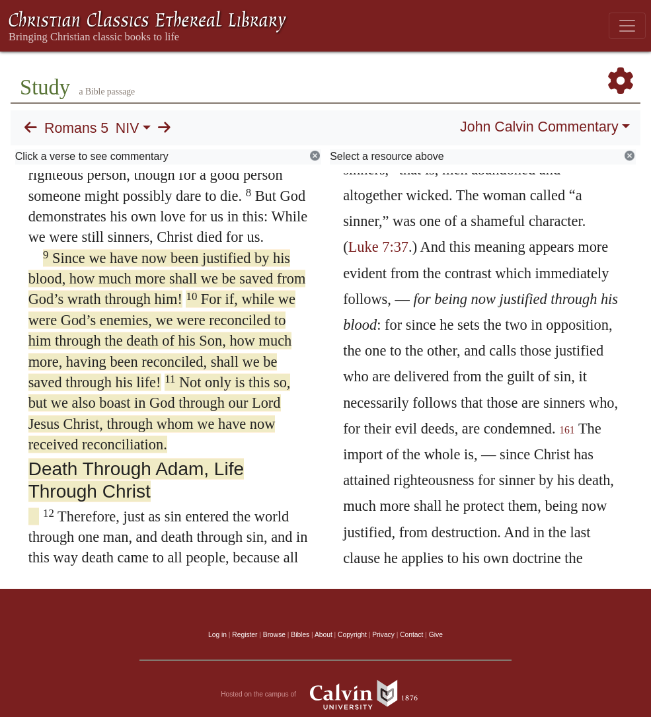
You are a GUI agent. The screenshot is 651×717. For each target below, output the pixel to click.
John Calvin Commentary (539, 127)
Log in (217, 634)
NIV (127, 128)
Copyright (352, 634)
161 (567, 429)
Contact (411, 634)
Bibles (300, 634)
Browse (274, 634)
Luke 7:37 (378, 247)
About (323, 634)
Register (244, 634)
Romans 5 (76, 128)
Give (436, 634)
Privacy (383, 634)
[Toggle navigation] (627, 26)
